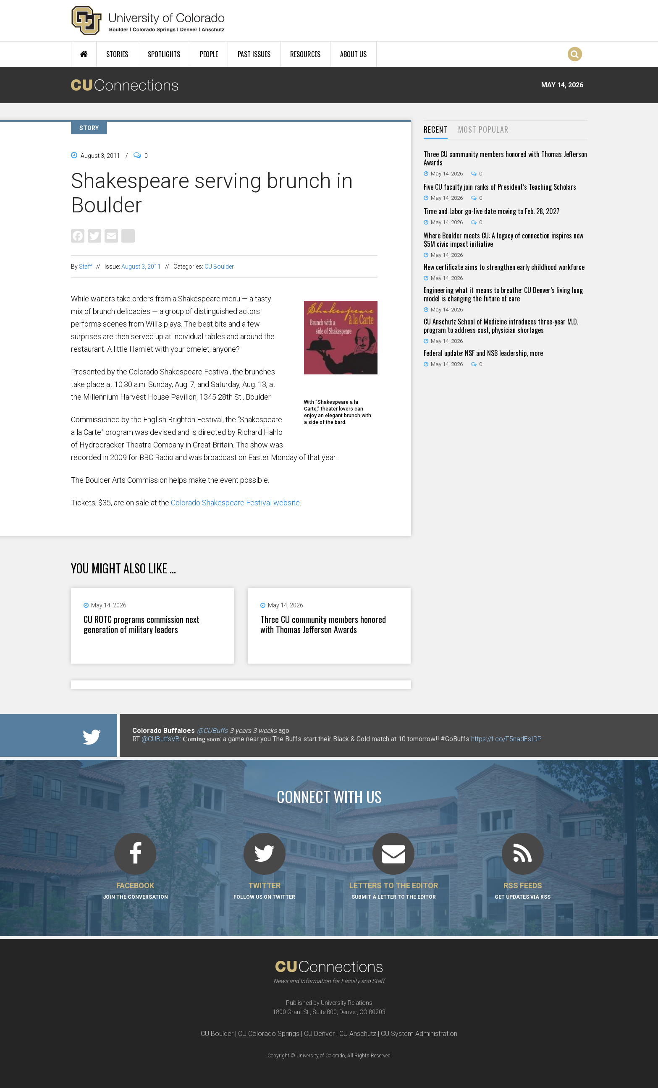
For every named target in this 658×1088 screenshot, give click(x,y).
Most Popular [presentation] (483, 129)
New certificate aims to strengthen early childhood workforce (504, 267)
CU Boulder (219, 266)
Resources (305, 54)
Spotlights (164, 54)
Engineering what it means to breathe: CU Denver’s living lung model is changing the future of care (503, 294)
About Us (353, 54)
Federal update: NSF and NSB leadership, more (483, 353)
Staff (85, 266)
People (209, 54)
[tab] (436, 130)
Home (83, 54)
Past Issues (254, 54)
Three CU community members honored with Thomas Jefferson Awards (323, 624)
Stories (117, 54)
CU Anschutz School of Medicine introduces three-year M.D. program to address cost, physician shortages (501, 325)
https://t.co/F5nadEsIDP (506, 739)
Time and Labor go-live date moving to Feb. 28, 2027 (491, 211)
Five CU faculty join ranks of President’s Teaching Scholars (500, 187)
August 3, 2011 (141, 266)
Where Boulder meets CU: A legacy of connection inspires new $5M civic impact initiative (503, 239)
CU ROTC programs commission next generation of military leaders (141, 624)
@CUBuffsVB (161, 739)
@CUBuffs (212, 731)
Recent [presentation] (436, 129)
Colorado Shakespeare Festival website (235, 502)
